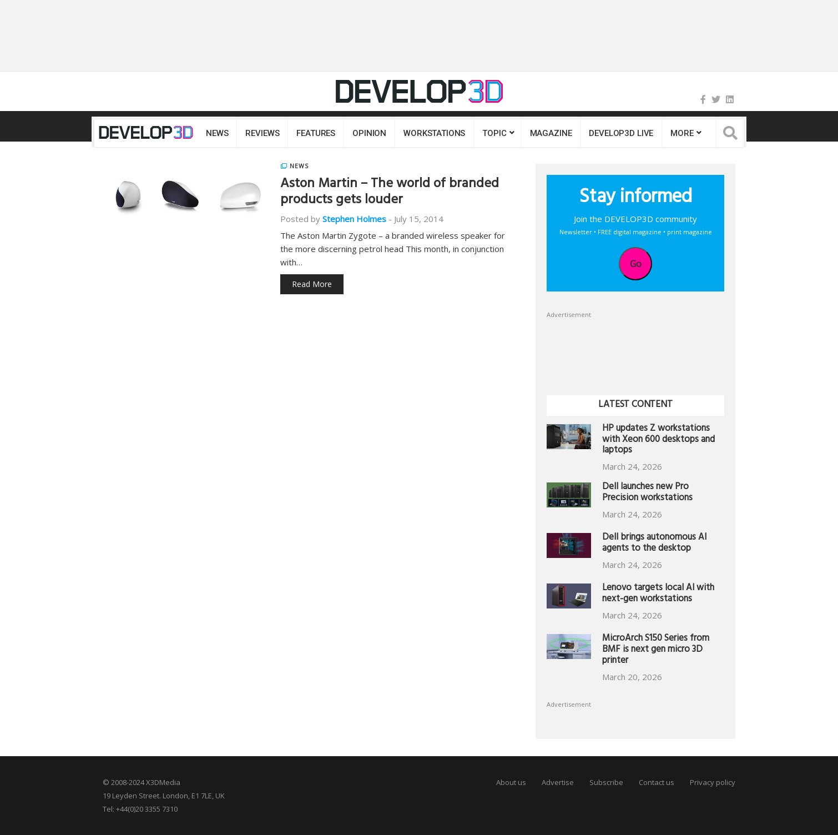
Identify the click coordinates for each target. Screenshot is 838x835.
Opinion (369, 133)
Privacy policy (712, 782)
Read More (312, 284)
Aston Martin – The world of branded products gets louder (389, 193)
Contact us (656, 782)
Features (315, 133)
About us (511, 782)
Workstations (434, 133)
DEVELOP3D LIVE (621, 133)
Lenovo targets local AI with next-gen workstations (658, 594)
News (217, 133)
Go (636, 264)
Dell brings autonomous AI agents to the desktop (654, 544)
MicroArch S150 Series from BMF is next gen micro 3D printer (655, 650)
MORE (681, 133)
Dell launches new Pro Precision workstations (647, 493)
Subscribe (606, 782)
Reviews (262, 133)
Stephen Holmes (354, 218)
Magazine (551, 133)
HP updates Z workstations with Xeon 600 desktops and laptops (658, 440)
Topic (494, 133)
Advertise (558, 782)
